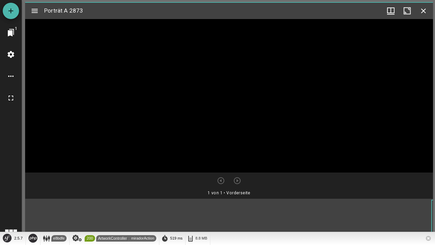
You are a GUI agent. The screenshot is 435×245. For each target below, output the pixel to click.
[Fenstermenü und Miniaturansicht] (391, 11)
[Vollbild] (11, 98)
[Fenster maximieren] (407, 11)
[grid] (229, 221)
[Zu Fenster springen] (11, 32)
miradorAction (142, 238)
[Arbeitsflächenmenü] (11, 54)
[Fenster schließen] (423, 11)
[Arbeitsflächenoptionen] (11, 76)
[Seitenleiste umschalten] (35, 11)
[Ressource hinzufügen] (11, 11)
